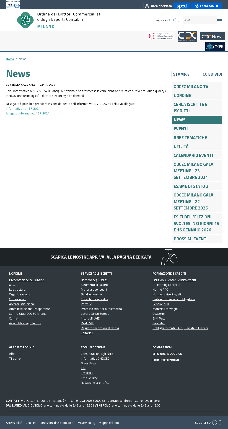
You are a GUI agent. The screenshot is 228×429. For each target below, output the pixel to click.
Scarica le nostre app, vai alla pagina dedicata (101, 257)
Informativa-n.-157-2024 (23, 108)
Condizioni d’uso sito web (56, 422)
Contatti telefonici (120, 400)
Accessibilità (14, 422)
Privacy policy (86, 422)
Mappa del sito (109, 422)
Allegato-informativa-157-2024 (28, 113)
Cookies (31, 422)
